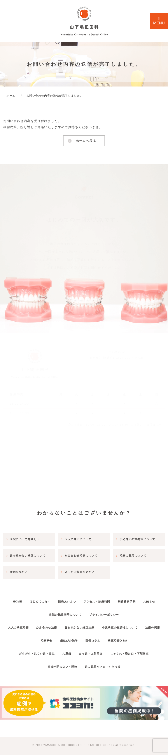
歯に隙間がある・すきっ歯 (104, 663)
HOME (22, 598)
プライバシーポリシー (116, 611)
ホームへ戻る (85, 140)
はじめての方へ (47, 598)
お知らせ (43, 611)
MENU (159, 21)
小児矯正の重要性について (135, 624)
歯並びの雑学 (80, 637)
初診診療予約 (141, 598)
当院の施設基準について (75, 611)
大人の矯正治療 (25, 624)
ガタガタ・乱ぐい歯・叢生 (33, 650)
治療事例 (55, 637)
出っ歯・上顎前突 (92, 650)
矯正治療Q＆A (134, 637)
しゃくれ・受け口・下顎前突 (133, 650)
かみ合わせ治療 (56, 624)
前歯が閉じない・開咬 (61, 663)
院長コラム (106, 637)
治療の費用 (31, 637)
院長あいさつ (77, 598)
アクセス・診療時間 (109, 598)
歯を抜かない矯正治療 (92, 624)
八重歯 (65, 650)
